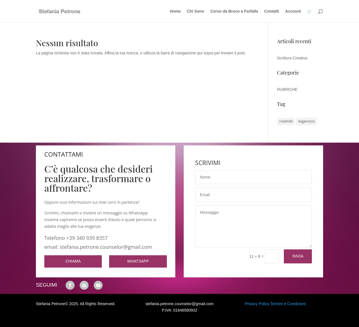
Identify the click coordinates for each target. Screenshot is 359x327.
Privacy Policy (257, 304)
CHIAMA (72, 261)
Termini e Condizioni (288, 304)
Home (175, 11)
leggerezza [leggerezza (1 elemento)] (306, 121)
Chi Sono (195, 11)
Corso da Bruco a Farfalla (234, 11)
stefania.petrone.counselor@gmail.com (179, 304)
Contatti (271, 11)
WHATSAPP (138, 261)
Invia (297, 256)
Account (293, 11)
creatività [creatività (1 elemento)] (286, 121)
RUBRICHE (287, 89)
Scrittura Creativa (292, 58)
